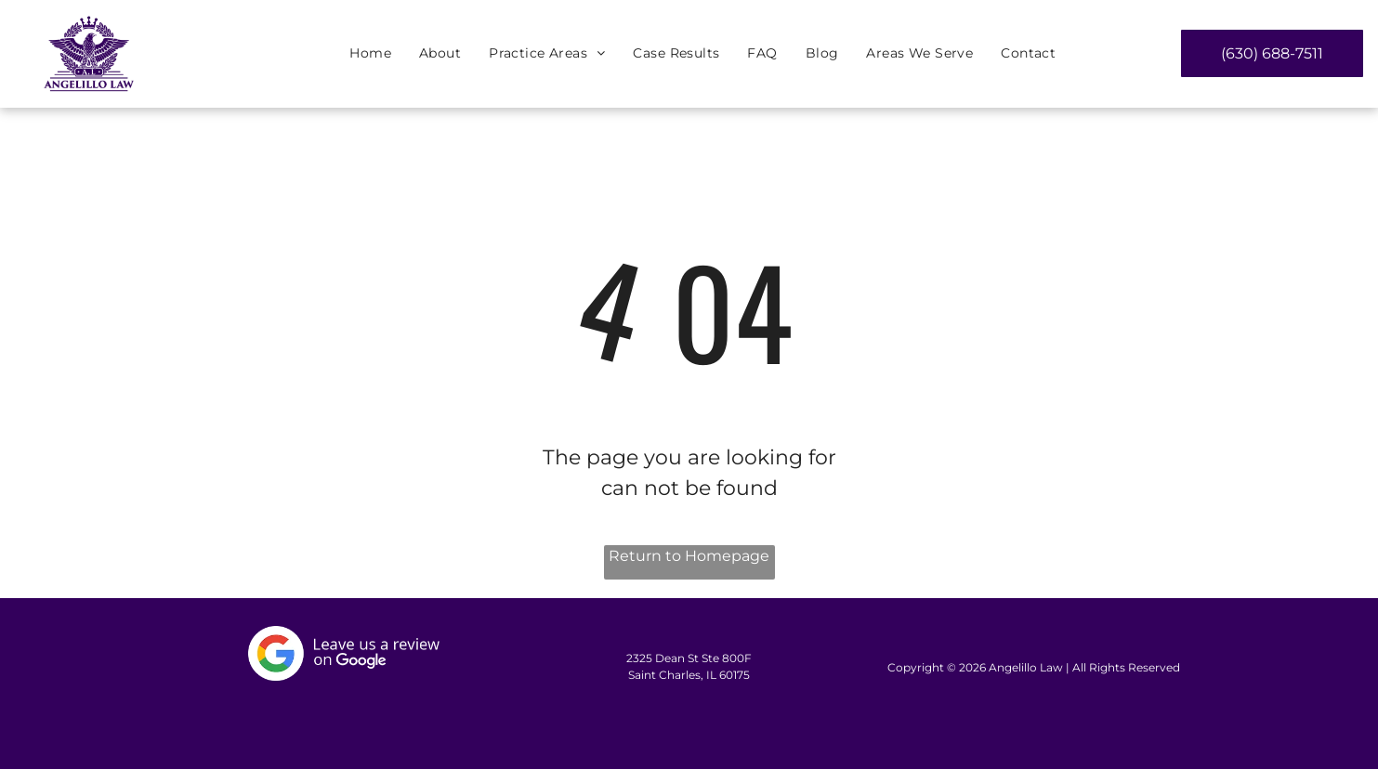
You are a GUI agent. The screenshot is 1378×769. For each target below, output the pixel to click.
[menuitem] (370, 54)
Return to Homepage (689, 556)
